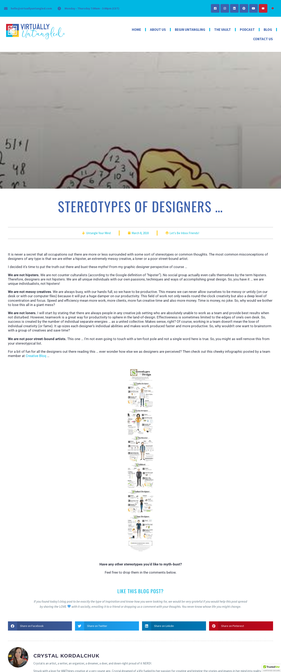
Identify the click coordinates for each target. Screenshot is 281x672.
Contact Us (263, 39)
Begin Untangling (190, 29)
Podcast (247, 29)
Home (136, 29)
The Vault (222, 29)
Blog (268, 29)
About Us (158, 29)
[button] (40, 626)
